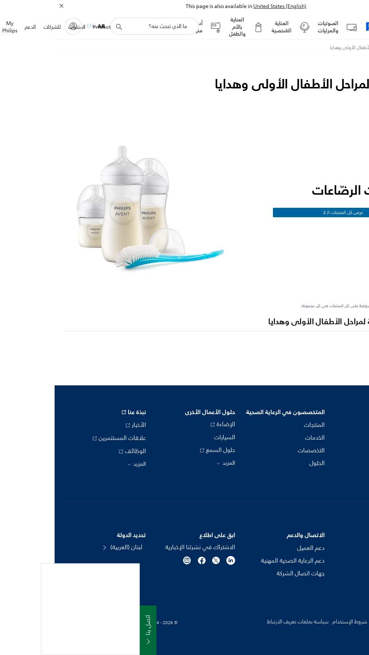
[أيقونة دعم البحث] (64, 26)
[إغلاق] (7, 5)
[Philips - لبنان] (352, 47)
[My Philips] (18, 26)
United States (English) (225, 6)
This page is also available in (164, 6)
